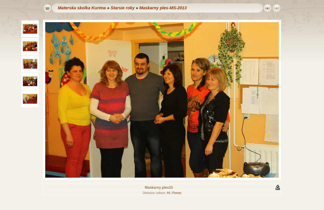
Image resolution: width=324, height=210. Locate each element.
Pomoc (176, 193)
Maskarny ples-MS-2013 (163, 8)
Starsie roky (123, 8)
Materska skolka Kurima (82, 8)
